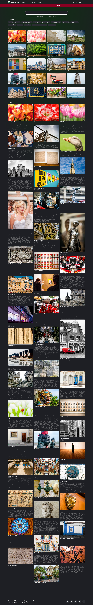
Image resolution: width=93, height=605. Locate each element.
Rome (35, 477)
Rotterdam (62, 152)
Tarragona (36, 499)
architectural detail (27, 22)
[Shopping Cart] (83, 2)
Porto (61, 482)
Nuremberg (10, 325)
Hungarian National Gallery (39, 24)
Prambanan (10, 264)
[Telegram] (71, 601)
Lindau (35, 554)
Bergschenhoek (11, 368)
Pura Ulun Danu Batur (38, 408)
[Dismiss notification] (85, 6)
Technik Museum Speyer (65, 204)
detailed (19, 24)
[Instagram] (83, 601)
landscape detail (56, 22)
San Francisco (37, 583)
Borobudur (36, 379)
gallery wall (45, 22)
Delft (9, 149)
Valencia (62, 512)
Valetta (9, 295)
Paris (9, 536)
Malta (61, 390)
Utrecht (9, 419)
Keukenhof (36, 123)
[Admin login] (80, 2)
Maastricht (62, 253)
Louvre (9, 509)
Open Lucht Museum (38, 144)
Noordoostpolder (11, 123)
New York (9, 179)
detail (11, 22)
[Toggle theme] (76, 2)
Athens (9, 346)
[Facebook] (75, 601)
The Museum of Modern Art (39, 168)
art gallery (37, 22)
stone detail (12, 24)
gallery (17, 22)
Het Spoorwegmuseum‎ (38, 211)
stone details (52, 24)
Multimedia (65, 22)
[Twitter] (79, 601)
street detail (74, 22)
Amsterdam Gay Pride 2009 (13, 231)
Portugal (61, 539)
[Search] (73, 2)
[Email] (67, 601)
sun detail (27, 24)
